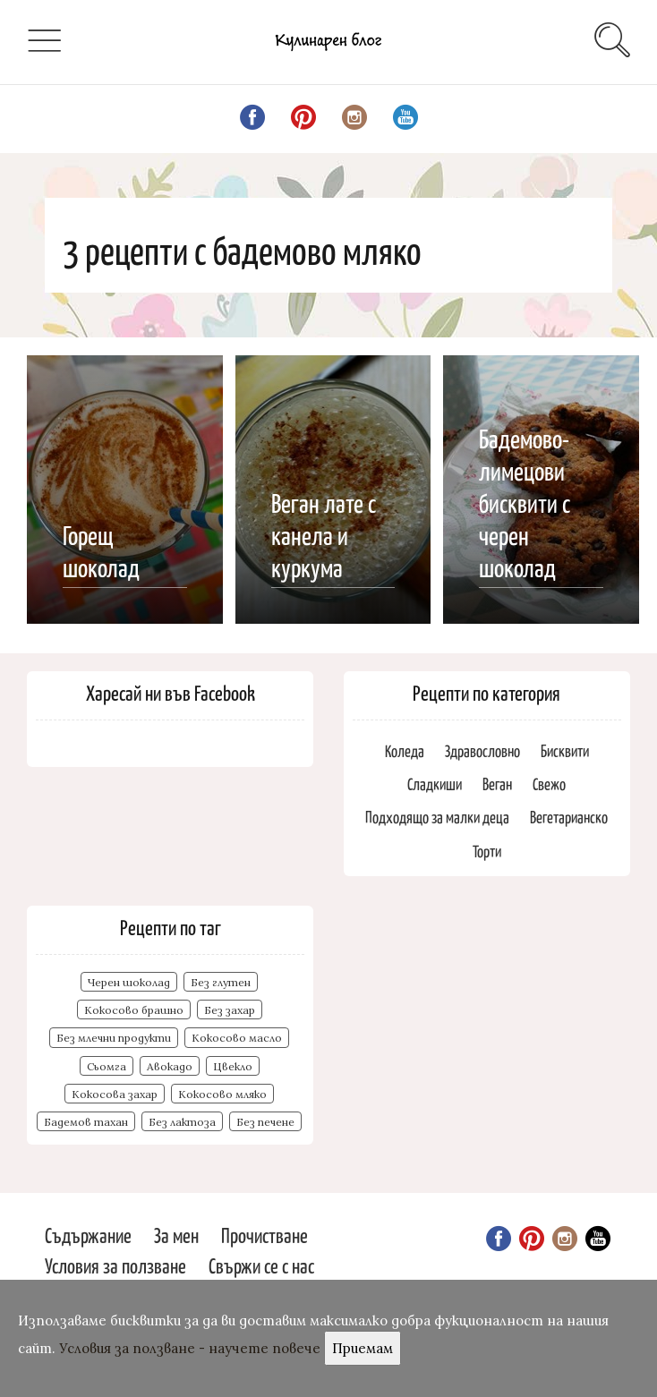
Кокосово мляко (222, 1094)
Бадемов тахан (86, 1122)
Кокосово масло (237, 1037)
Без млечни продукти (113, 1037)
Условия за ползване (115, 1265)
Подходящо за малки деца (437, 816)
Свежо (549, 783)
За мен (176, 1235)
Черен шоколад (129, 982)
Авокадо (169, 1066)
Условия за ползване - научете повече (189, 1348)
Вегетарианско (569, 816)
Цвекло (232, 1066)
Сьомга (106, 1066)
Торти (487, 850)
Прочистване (264, 1235)
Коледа (404, 750)
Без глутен (221, 982)
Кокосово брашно (133, 1010)
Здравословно (482, 750)
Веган (497, 783)
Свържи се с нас (261, 1265)
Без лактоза (182, 1122)
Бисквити (565, 750)
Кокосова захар (115, 1094)
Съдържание (88, 1235)
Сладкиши (434, 783)
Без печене (265, 1122)
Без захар (229, 1010)
